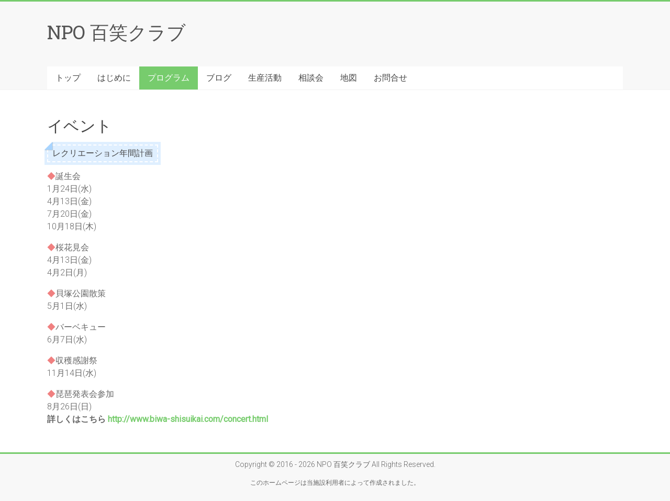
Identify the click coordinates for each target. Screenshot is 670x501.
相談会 (310, 78)
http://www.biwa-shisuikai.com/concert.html (188, 419)
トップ (68, 78)
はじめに (114, 78)
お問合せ (390, 78)
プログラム (168, 78)
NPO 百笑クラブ (116, 31)
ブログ (218, 78)
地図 (348, 78)
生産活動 (265, 78)
